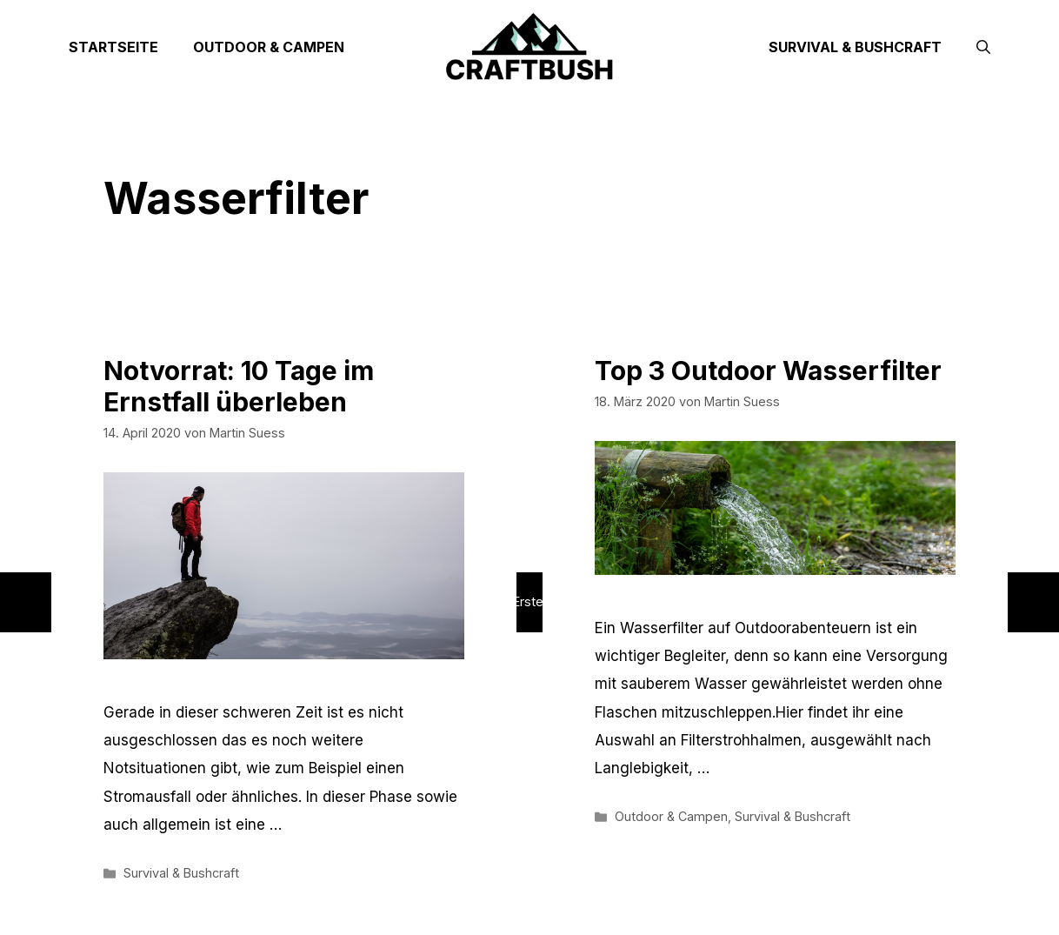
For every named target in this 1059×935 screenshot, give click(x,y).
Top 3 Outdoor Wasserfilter (768, 370)
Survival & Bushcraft (855, 47)
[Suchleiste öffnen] (983, 47)
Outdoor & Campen (268, 47)
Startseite (113, 47)
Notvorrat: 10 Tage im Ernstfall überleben (238, 386)
